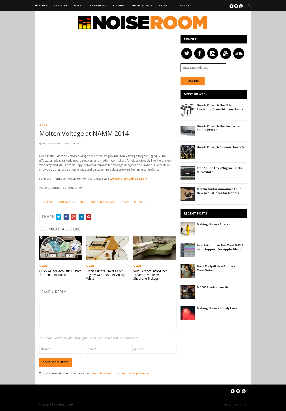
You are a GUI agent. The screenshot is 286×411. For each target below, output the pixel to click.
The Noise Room (61, 404)
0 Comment (74, 143)
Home (42, 5)
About (164, 5)
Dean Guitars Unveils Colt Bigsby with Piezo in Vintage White (106, 274)
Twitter (58, 216)
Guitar (47, 202)
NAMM (125, 202)
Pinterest (88, 216)
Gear (78, 5)
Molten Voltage (103, 202)
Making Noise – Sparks (213, 224)
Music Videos (142, 5)
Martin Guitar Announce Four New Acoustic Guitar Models (219, 191)
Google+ (73, 216)
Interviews (97, 5)
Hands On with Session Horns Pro (221, 147)
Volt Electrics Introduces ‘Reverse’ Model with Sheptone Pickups (150, 274)
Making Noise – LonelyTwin (217, 308)
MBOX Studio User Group (215, 287)
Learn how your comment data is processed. (121, 373)
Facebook (66, 216)
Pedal (138, 202)
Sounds (119, 5)
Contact (183, 5)
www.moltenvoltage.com (128, 179)
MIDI (83, 202)
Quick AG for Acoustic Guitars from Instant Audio (60, 273)
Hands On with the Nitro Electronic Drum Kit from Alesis (220, 107)
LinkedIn (81, 216)
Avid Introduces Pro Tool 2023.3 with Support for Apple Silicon (220, 247)
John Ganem (66, 202)
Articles (61, 5)
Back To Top (235, 404)
